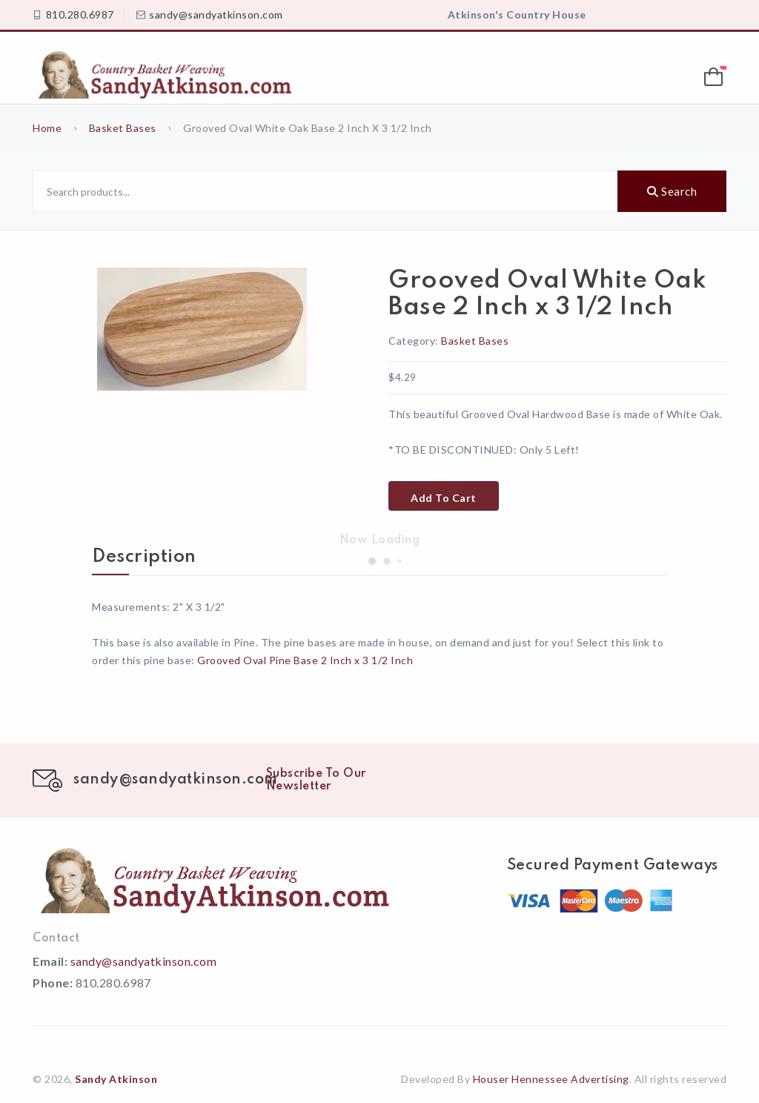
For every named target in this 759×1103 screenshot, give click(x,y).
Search (672, 191)
